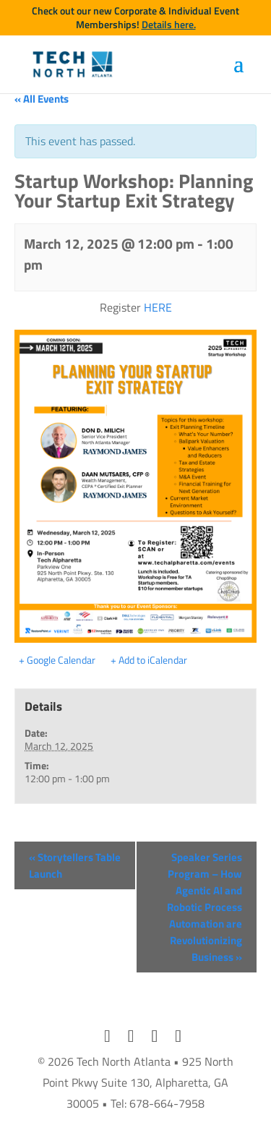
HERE (158, 307)
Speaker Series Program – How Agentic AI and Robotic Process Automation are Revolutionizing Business (204, 907)
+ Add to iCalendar (149, 660)
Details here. (169, 25)
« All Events (41, 98)
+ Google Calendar (57, 660)
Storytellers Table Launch (75, 865)
